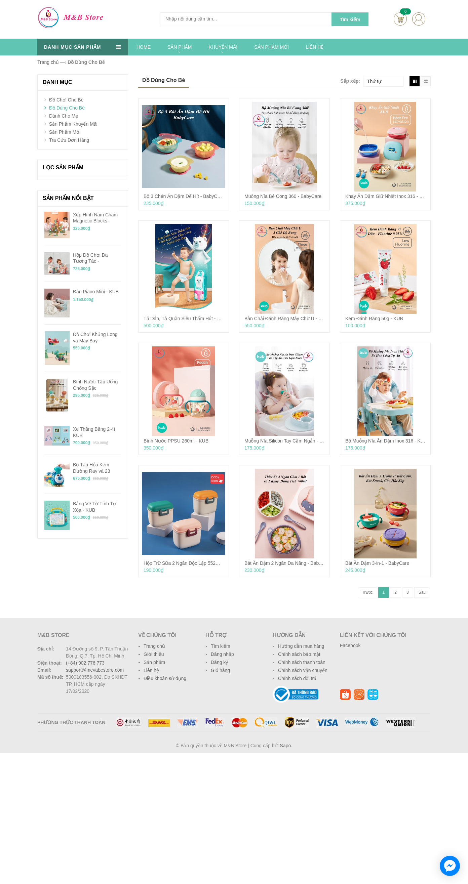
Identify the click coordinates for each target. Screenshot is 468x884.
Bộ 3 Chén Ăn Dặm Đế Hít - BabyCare (184, 196)
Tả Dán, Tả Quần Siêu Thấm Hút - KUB (184, 318)
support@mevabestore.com (95, 670)
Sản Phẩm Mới (64, 132)
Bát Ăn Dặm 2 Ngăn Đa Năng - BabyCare (284, 563)
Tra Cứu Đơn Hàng (69, 140)
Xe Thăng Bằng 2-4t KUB (94, 432)
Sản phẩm (154, 662)
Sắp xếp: (350, 81)
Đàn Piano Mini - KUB (96, 291)
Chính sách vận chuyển (302, 670)
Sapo (285, 745)
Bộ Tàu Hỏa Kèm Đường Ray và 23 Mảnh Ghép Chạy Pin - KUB (97, 467)
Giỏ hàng (220, 670)
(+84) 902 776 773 (85, 663)
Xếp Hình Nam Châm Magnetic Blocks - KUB (95, 217)
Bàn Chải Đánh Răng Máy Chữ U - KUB (284, 318)
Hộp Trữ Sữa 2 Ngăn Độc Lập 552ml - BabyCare (184, 563)
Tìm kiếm (220, 646)
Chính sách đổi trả (297, 678)
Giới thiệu (154, 654)
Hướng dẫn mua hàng (301, 646)
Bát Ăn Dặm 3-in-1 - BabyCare (377, 563)
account (418, 19)
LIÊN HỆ (314, 47)
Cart (400, 19)
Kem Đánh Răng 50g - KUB (374, 318)
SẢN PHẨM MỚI (271, 47)
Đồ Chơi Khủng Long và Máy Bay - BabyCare (95, 337)
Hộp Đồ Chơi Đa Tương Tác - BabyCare (90, 258)
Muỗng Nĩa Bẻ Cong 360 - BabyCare (282, 196)
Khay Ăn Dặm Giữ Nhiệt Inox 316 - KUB (385, 196)
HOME (143, 47)
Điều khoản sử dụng (165, 678)
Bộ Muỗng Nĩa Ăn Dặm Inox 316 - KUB (385, 441)
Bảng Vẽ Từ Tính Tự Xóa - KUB (94, 506)
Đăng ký (219, 662)
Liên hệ (151, 670)
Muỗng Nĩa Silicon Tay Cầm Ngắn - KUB (284, 441)
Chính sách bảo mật (299, 654)
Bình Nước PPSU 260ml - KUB (176, 441)
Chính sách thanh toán (301, 662)
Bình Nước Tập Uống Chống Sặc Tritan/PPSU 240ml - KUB (95, 384)
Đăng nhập (222, 654)
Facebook (350, 645)
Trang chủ (154, 646)
